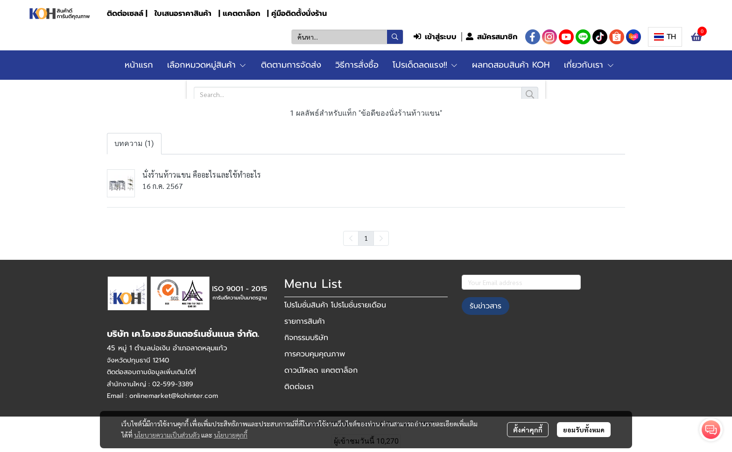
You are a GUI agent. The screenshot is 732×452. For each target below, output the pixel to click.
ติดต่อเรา (299, 386)
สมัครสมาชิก (491, 36)
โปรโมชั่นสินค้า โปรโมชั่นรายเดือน (335, 305)
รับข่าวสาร (485, 306)
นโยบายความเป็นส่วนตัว (167, 435)
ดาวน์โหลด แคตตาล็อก (321, 370)
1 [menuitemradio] (366, 238)
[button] (347, 37)
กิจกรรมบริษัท (306, 337)
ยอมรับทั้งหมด (584, 429)
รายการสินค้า (304, 321)
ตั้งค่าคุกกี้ (527, 429)
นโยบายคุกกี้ (230, 435)
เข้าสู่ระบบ (435, 36)
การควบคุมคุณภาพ (314, 354)
